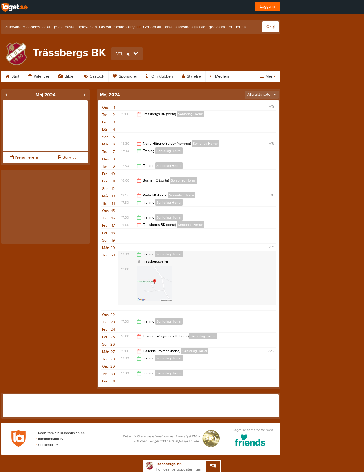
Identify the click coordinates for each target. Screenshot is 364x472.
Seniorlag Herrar (190, 114)
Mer (268, 76)
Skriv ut (67, 157)
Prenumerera (24, 157)
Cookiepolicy (47, 444)
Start (12, 76)
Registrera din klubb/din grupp (60, 433)
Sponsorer (125, 76)
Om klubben (159, 76)
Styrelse (191, 76)
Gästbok (94, 76)
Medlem (219, 76)
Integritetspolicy (49, 438)
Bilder (66, 76)
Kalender (38, 76)
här (138, 27)
